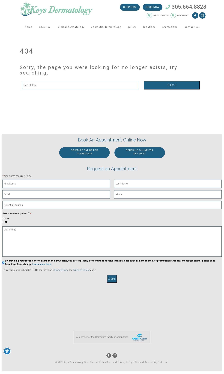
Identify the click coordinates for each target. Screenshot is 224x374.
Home (28, 28)
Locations (149, 28)
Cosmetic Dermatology (106, 28)
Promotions (170, 28)
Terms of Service (81, 270)
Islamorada (157, 16)
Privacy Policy (61, 270)
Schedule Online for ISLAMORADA (84, 152)
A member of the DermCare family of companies (112, 336)
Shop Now (129, 8)
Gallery (132, 28)
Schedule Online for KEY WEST (139, 152)
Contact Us (192, 28)
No (6, 222)
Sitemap (137, 361)
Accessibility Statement (157, 361)
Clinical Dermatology (70, 28)
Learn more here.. (42, 264)
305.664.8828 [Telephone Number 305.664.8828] (185, 8)
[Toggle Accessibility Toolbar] (7, 351)
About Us (45, 28)
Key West (179, 16)
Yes (7, 218)
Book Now (152, 8)
